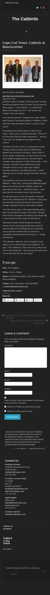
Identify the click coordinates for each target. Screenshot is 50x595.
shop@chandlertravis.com (15, 514)
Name (7, 371)
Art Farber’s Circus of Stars (15, 479)
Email (7, 380)
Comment (8, 345)
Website (7, 389)
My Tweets (7, 549)
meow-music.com (12, 505)
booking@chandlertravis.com (16, 489)
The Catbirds (25, 18)
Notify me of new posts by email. (20, 411)
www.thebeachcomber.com (16, 286)
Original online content (12, 291)
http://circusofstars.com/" (14, 491)
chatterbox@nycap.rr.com (15, 472)
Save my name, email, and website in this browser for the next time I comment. (24, 401)
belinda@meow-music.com (15, 503)
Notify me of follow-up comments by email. (24, 407)
